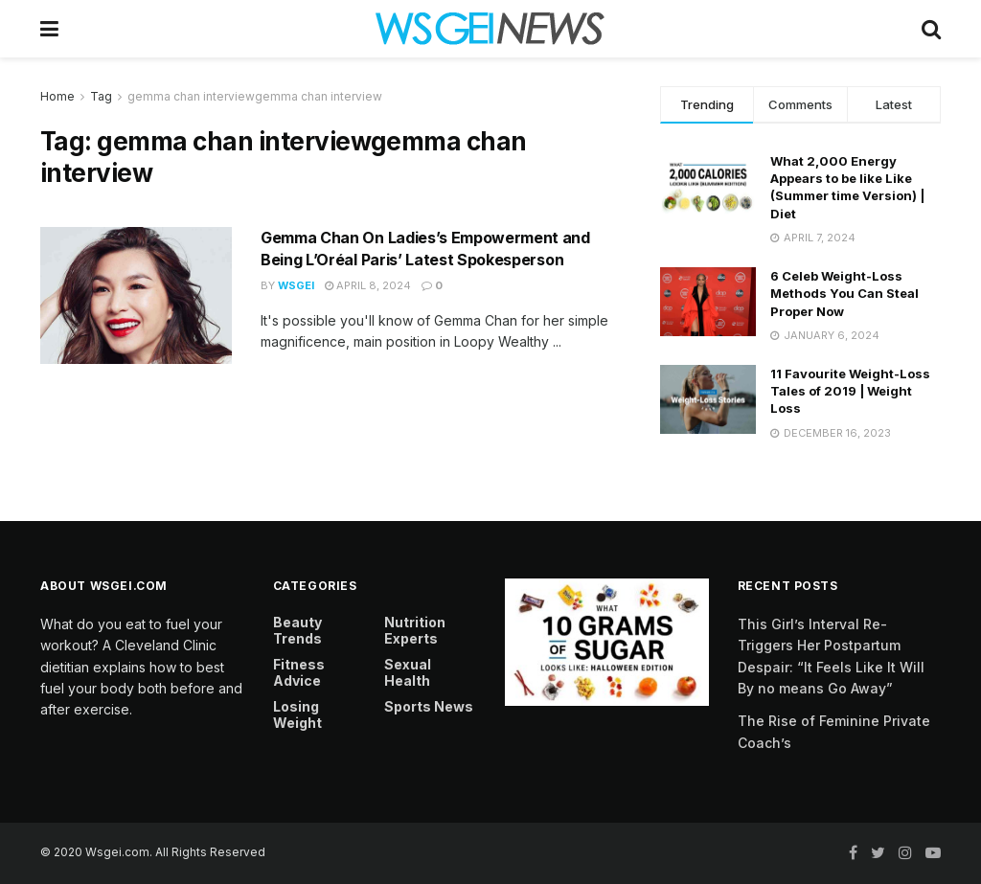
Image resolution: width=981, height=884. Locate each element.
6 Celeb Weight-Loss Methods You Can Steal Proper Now (844, 293)
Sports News (428, 706)
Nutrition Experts (414, 630)
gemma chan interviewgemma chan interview (254, 96)
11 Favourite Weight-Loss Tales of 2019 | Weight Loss (850, 391)
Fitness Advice (299, 672)
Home (57, 96)
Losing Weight (297, 714)
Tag (101, 96)
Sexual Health (407, 672)
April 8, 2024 (368, 285)
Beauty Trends (297, 630)
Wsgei (296, 285)
